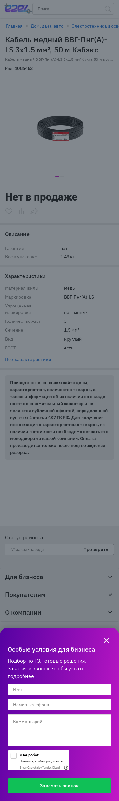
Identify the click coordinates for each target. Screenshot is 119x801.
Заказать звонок (59, 786)
